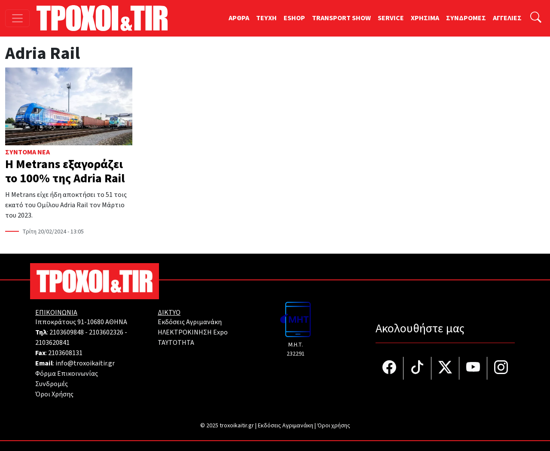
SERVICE (391, 18)
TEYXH (266, 18)
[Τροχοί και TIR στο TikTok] (417, 368)
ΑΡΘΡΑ (239, 18)
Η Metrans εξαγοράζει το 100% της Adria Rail (65, 171)
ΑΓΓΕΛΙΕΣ (507, 18)
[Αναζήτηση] (536, 18)
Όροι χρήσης (333, 425)
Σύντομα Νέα (27, 152)
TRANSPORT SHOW (341, 18)
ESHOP (294, 18)
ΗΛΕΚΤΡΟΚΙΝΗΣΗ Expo (193, 332)
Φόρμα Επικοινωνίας (66, 373)
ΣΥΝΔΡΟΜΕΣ (466, 18)
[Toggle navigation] (17, 18)
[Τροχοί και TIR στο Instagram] (501, 368)
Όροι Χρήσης (54, 394)
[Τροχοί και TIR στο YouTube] (473, 368)
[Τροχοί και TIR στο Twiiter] (445, 368)
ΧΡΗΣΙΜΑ (425, 18)
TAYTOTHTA (176, 342)
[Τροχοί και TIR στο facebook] (389, 368)
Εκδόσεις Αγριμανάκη (190, 322)
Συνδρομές (51, 384)
